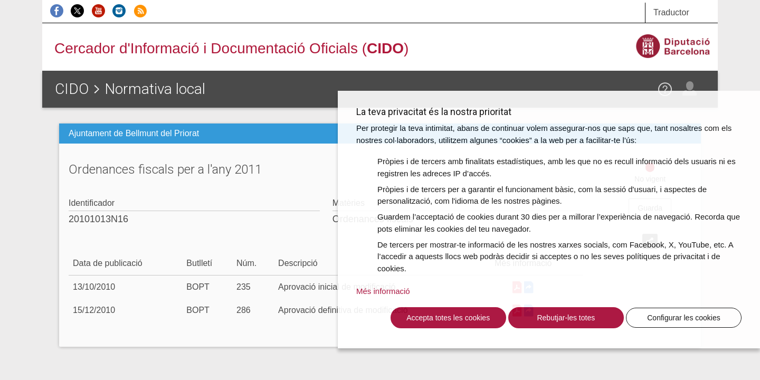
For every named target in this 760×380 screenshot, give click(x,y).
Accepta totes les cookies (448, 318)
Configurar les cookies (683, 318)
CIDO (72, 89)
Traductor (671, 12)
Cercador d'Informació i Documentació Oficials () (231, 48)
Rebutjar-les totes (566, 318)
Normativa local (154, 89)
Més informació (383, 291)
